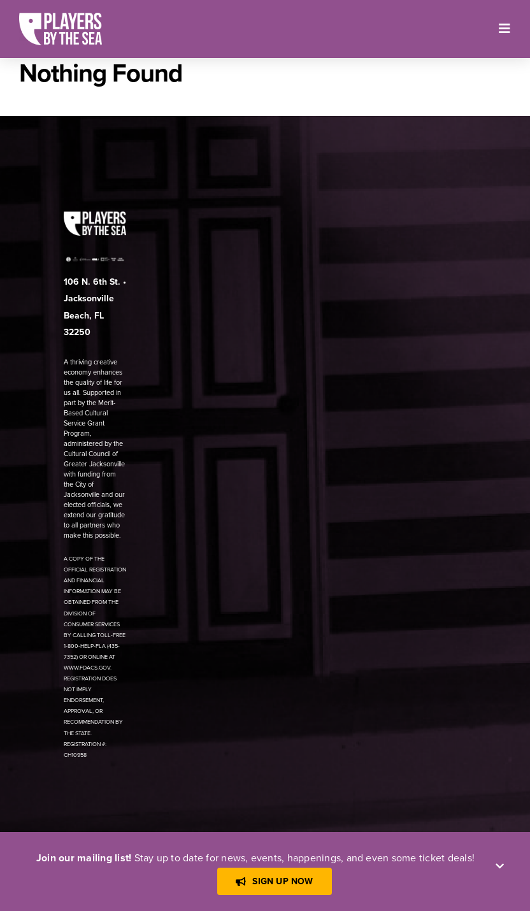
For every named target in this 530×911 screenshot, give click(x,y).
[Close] (500, 866)
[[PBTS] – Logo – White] (60, 18)
